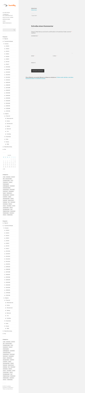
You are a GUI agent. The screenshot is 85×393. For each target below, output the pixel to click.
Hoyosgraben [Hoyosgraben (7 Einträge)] (11, 191)
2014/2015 (8, 69)
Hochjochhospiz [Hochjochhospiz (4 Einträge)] (6, 189)
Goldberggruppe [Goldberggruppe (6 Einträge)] (6, 185)
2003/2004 (8, 98)
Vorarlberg (9, 134)
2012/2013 (8, 74)
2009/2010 (8, 82)
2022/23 (7, 48)
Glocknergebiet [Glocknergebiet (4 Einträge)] (6, 184)
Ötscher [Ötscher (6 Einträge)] (4, 214)
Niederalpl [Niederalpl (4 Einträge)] (5, 200)
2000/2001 (8, 105)
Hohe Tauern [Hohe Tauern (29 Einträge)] (5, 191)
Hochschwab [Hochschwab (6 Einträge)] (12, 189)
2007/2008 (8, 87)
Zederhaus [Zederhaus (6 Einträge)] (12, 377)
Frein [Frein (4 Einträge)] (12, 180)
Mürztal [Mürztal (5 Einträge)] (12, 198)
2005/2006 (8, 92)
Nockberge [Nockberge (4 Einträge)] (5, 202)
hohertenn (34, 10)
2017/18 (7, 61)
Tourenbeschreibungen (8, 41)
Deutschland (8, 136)
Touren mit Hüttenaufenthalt (8, 15)
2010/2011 (8, 79)
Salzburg (8, 126)
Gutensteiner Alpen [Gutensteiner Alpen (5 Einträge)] (6, 187)
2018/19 (7, 59)
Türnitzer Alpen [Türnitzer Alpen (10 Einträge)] (6, 207)
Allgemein (6, 38)
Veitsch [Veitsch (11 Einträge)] (11, 207)
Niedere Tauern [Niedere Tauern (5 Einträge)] (11, 200)
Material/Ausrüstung (8, 146)
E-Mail (55, 55)
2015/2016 (8, 66)
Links (4, 21)
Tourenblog (8, 386)
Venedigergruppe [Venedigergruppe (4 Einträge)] (6, 209)
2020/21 (7, 53)
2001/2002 (8, 103)
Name (33, 55)
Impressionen (6, 19)
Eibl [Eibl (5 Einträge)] (3, 178)
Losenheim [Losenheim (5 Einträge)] (5, 196)
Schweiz (7, 141)
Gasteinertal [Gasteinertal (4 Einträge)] (5, 182)
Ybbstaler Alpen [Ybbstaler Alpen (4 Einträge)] (6, 377)
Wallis (8, 144)
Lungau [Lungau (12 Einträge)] (9, 196)
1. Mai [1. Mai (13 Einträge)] (4, 176)
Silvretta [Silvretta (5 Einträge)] (10, 368)
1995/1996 (8, 111)
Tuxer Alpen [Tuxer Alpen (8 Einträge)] (9, 205)
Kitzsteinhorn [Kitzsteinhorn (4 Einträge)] (9, 193)
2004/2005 (8, 95)
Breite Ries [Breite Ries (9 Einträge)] (8, 176)
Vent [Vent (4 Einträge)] (11, 209)
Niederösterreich (10, 118)
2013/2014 (8, 72)
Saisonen (6, 43)
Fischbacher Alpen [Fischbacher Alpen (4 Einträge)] (6, 180)
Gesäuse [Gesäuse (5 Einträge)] (10, 182)
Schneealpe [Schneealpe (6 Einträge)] (13, 202)
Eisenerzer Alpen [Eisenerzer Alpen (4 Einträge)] (9, 178)
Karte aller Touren (8, 17)
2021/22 (7, 51)
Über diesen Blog (7, 23)
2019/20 (7, 56)
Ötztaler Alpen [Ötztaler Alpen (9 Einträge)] (9, 214)
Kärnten (8, 121)
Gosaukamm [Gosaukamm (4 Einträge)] (12, 185)
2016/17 (7, 64)
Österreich (8, 116)
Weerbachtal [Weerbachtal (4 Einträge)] (12, 211)
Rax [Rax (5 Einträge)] (8, 202)
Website (33, 62)
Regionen (7, 113)
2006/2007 (8, 90)
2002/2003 (8, 100)
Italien (7, 139)
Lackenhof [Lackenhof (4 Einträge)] (12, 194)
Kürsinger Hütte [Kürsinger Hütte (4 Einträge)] (6, 194)
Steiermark (9, 128)
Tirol (8, 131)
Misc (5, 149)
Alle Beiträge (6, 12)
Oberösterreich (10, 123)
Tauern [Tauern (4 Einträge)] (4, 205)
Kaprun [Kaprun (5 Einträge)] (4, 193)
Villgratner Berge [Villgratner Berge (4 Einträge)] (6, 211)
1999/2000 (8, 108)
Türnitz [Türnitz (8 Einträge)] (13, 205)
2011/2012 (8, 77)
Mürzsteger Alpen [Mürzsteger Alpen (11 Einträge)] (6, 198)
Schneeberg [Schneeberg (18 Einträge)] (5, 368)
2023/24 (7, 46)
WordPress (11, 387)
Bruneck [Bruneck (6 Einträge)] (13, 176)
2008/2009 (8, 85)
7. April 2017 (34, 15)
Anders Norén (10, 388)
